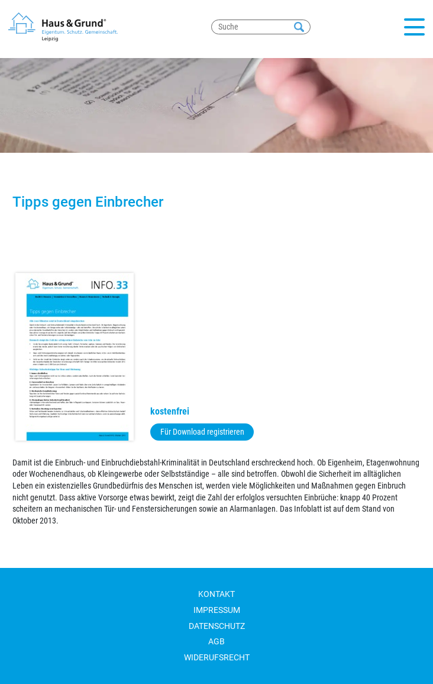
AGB (216, 641)
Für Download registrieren (202, 431)
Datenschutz (217, 626)
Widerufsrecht (217, 657)
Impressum (216, 610)
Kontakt (216, 594)
